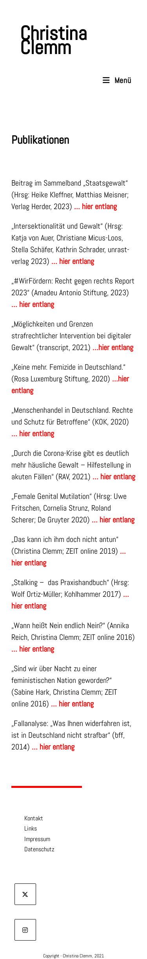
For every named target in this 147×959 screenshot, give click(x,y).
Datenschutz (33, 850)
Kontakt (28, 819)
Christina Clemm (53, 40)
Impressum (31, 840)
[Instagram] (25, 930)
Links (25, 829)
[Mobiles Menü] (117, 80)
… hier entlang (114, 476)
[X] (25, 895)
